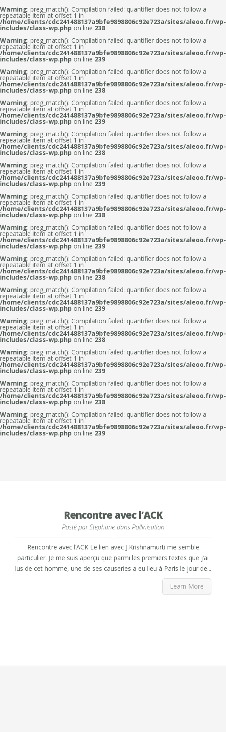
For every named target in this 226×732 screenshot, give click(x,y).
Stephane (102, 527)
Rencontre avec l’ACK (113, 514)
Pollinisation (148, 527)
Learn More (187, 586)
